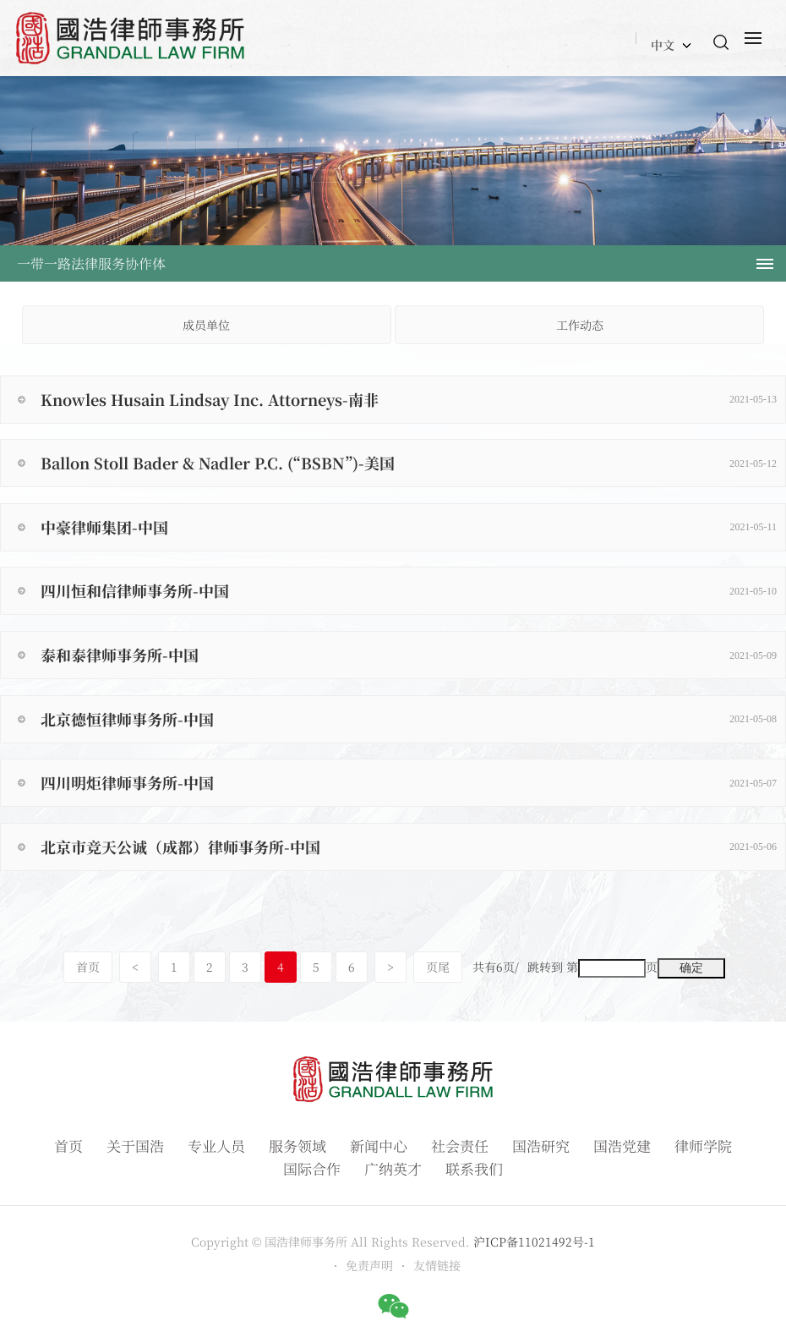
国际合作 (312, 1168)
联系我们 (474, 1168)
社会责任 (460, 1145)
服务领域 (297, 1145)
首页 (88, 966)
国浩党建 (622, 1145)
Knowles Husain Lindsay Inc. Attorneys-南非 (409, 399)
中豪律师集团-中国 (409, 527)
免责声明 (369, 1265)
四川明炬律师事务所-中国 (409, 782)
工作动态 (579, 324)
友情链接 (437, 1265)
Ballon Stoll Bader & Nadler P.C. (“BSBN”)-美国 (409, 463)
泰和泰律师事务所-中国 (409, 655)
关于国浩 (135, 1145)
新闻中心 (378, 1145)
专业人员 (216, 1145)
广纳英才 (393, 1168)
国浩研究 (541, 1145)
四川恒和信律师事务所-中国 (409, 590)
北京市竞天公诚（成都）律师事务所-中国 (409, 847)
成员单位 (206, 324)
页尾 (438, 966)
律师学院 (703, 1145)
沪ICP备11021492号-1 (534, 1241)
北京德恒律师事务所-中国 (409, 719)
